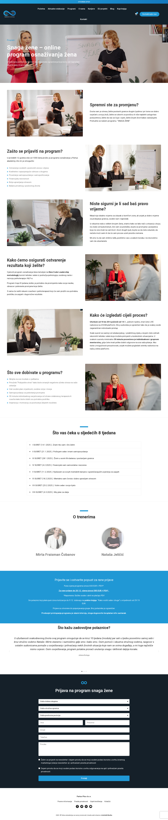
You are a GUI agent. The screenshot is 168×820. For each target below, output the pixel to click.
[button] (84, 445)
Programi (72, 9)
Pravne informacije (65, 801)
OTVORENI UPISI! (84, 2)
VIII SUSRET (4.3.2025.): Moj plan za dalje (50, 492)
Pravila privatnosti (81, 801)
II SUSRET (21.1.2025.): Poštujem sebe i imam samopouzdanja (60, 451)
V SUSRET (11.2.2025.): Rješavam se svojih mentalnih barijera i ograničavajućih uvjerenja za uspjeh (75, 472)
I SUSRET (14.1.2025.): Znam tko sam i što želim (53, 445)
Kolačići (107, 801)
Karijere (91, 9)
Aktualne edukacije (56, 9)
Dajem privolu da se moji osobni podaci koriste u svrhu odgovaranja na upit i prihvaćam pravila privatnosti (82, 770)
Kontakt (83, 19)
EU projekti (102, 9)
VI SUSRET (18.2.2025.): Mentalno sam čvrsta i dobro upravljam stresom (64, 478)
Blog (112, 9)
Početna (41, 9)
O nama (82, 9)
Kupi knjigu (122, 9)
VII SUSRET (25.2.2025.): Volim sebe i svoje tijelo (53, 485)
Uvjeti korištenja (96, 801)
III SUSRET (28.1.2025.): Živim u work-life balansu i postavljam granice (63, 458)
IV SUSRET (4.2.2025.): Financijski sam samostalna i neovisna (59, 465)
